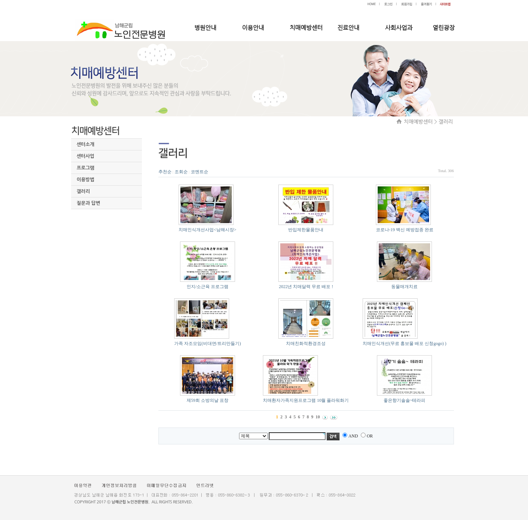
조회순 (181, 171)
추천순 (165, 171)
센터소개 (85, 144)
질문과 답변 (88, 203)
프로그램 (85, 168)
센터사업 (85, 156)
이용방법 (85, 179)
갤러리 (83, 191)
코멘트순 (199, 171)
